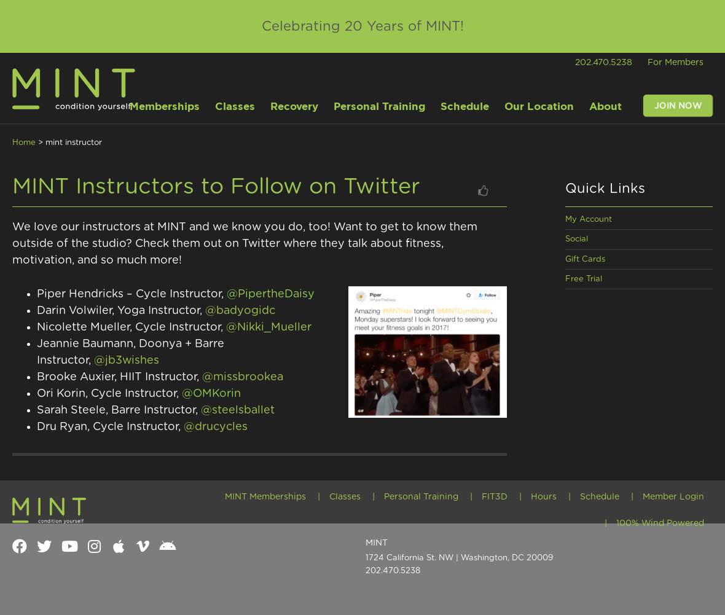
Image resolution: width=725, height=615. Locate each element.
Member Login (673, 497)
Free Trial (583, 279)
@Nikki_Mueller (270, 327)
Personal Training (421, 497)
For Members (675, 62)
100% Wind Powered (660, 523)
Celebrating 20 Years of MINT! (363, 26)
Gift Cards (585, 260)
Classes (345, 497)
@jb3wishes (128, 360)
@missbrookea (242, 377)
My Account (588, 220)
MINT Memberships (265, 497)
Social (576, 239)
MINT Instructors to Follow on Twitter (216, 187)
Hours (544, 497)
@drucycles (216, 427)
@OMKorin (211, 393)
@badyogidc (241, 310)
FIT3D (495, 497)
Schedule (599, 497)
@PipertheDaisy (272, 294)
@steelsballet (238, 410)
